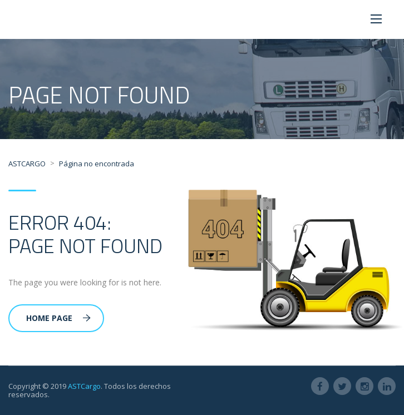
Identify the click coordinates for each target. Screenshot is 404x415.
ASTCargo (84, 386)
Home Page (58, 318)
